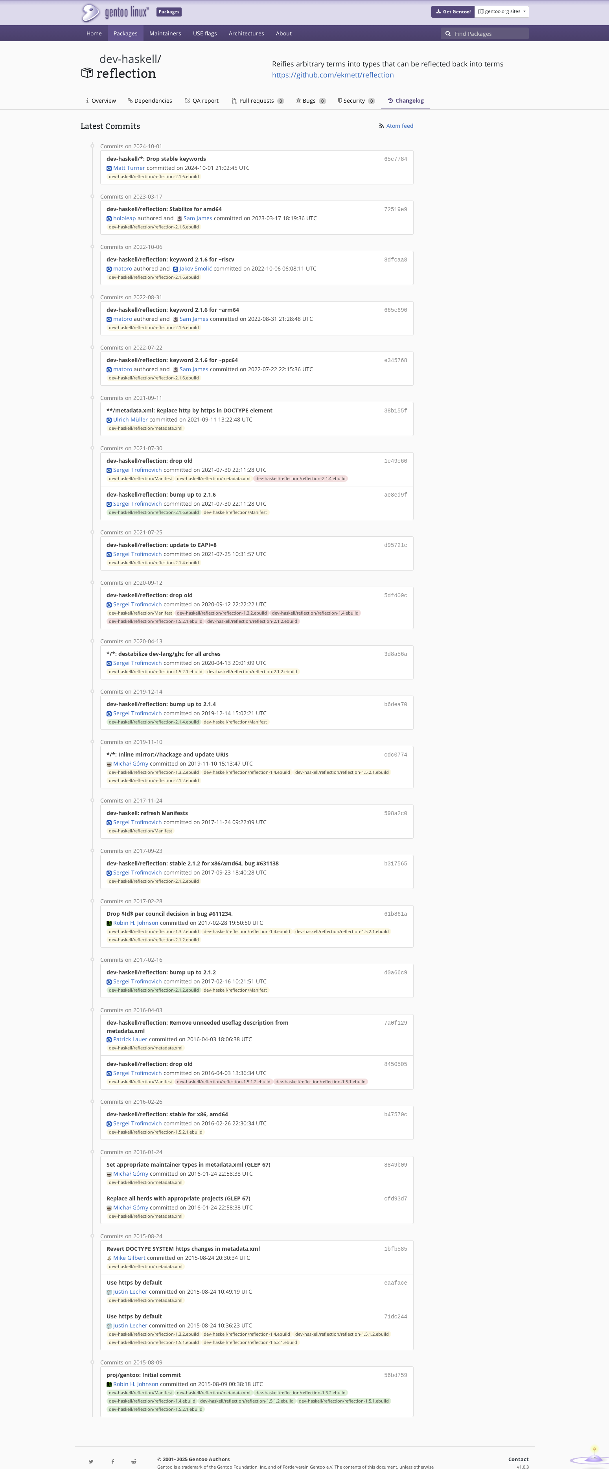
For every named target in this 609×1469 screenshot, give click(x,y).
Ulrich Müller (130, 414)
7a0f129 (395, 1009)
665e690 (395, 307)
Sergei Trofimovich (137, 464)
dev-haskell (128, 59)
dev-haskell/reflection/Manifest (140, 473)
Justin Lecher (130, 1273)
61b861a (395, 902)
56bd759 (395, 1356)
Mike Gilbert (129, 1240)
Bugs (311, 100)
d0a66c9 (395, 959)
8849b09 (395, 1149)
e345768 (395, 357)
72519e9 (395, 208)
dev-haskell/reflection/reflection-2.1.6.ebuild (154, 176)
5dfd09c (395, 588)
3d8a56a (395, 646)
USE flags (205, 33)
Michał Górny (130, 753)
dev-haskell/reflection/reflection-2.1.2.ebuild (252, 613)
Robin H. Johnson (135, 910)
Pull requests (258, 100)
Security (356, 100)
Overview (101, 100)
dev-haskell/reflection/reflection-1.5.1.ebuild (321, 1067)
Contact (518, 1439)
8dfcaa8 (395, 257)
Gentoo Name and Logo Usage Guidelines (333, 1455)
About (284, 33)
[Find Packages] (492, 33)
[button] (453, 12)
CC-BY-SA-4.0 (252, 1455)
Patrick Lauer (130, 1025)
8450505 (395, 1050)
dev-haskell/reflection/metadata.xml (145, 423)
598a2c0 (395, 802)
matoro (122, 266)
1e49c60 (395, 456)
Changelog (405, 100)
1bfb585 (395, 1232)
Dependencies (150, 100)
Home (94, 33)
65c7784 (395, 158)
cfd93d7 (395, 1182)
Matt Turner (129, 167)
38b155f (395, 406)
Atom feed (396, 125)
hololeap (124, 216)
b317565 (395, 852)
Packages (126, 33)
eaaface (395, 1265)
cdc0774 (395, 745)
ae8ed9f (395, 489)
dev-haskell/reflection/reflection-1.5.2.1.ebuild (155, 613)
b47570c (395, 1100)
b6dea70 (395, 695)
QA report (201, 100)
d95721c (395, 538)
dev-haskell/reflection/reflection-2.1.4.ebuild (301, 473)
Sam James (198, 216)
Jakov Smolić (196, 266)
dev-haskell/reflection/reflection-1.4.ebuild (315, 605)
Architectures (246, 33)
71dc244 (395, 1298)
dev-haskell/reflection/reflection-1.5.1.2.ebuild (223, 1067)
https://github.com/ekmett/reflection (333, 74)
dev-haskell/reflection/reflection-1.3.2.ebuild (222, 605)
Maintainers (165, 33)
